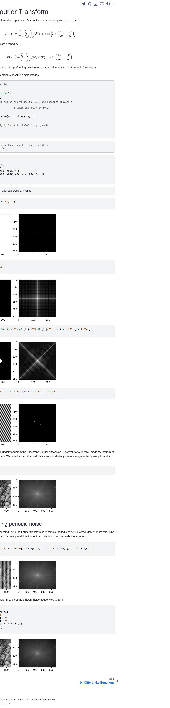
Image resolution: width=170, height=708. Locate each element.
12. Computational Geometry (14, 132)
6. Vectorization (12, 87)
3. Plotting (9, 71)
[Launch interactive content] (134, 4)
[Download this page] (146, 4)
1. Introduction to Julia (13, 54)
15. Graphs (10, 187)
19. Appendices (12, 208)
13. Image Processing (10, 141)
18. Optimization (13, 203)
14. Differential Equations (12, 180)
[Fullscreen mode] (152, 4)
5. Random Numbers (15, 81)
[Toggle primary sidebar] (40, 4)
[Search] (17, 31)
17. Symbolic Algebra (15, 197)
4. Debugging (11, 76)
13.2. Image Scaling (17, 158)
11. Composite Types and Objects (17, 123)
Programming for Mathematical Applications (13, 43)
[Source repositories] (140, 4)
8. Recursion (11, 101)
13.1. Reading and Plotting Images (17, 151)
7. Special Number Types (14, 94)
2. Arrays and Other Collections (14, 64)
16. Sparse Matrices (15, 192)
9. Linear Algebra (13, 107)
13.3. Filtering (14, 163)
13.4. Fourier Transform (14, 171)
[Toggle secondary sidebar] (164, 4)
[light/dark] (158, 3)
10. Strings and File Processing (14, 114)
